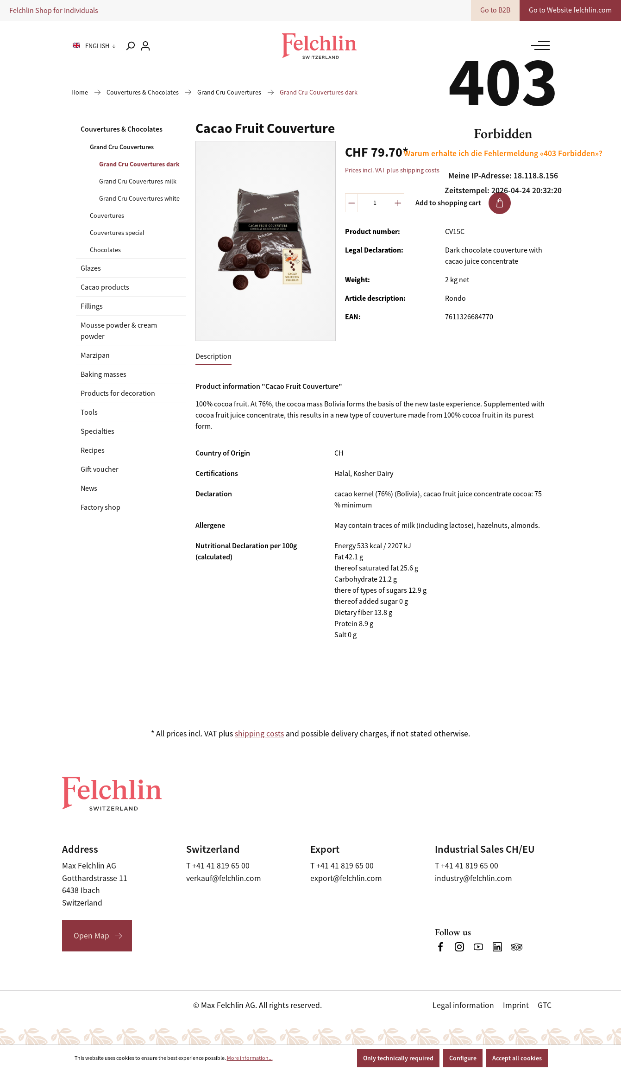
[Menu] (538, 45)
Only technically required (398, 1058)
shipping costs (259, 734)
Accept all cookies (517, 1058)
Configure (463, 1058)
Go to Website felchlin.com (570, 10)
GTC (545, 1005)
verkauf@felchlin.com (223, 878)
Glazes (91, 268)
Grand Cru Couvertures (122, 147)
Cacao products (105, 287)
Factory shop (100, 507)
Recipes (93, 450)
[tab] (213, 357)
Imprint (516, 1005)
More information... (250, 1058)
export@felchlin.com (346, 878)
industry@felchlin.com (473, 878)
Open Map (91, 936)
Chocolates (105, 250)
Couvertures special (117, 232)
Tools (89, 412)
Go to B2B (495, 10)
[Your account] (145, 46)
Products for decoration (118, 393)
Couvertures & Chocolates (122, 129)
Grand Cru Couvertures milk (137, 181)
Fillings (92, 306)
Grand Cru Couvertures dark (139, 164)
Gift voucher (100, 469)
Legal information (463, 1005)
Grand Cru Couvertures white (139, 198)
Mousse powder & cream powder (119, 331)
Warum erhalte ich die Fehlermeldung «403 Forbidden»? (503, 153)
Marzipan (95, 355)
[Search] (130, 46)
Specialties (97, 431)
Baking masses (103, 374)
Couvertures (107, 215)
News (89, 488)
